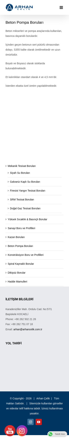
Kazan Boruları (16, 237)
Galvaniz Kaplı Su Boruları (25, 181)
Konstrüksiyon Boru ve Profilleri (26, 254)
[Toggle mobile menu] (61, 7)
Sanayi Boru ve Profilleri (21, 228)
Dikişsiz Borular (16, 272)
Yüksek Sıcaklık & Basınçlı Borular (27, 219)
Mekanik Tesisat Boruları (22, 165)
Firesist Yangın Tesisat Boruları (27, 190)
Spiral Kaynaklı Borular (21, 263)
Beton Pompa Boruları (20, 246)
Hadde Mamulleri (17, 281)
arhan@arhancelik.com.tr (27, 329)
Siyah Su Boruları (20, 172)
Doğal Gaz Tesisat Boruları (25, 208)
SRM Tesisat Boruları (22, 199)
